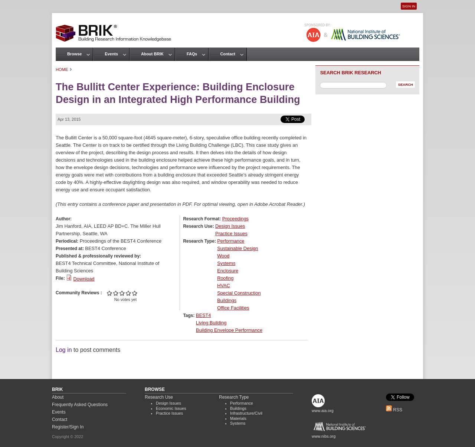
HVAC (223, 285)
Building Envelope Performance (229, 330)
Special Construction (239, 293)
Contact (227, 54)
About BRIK (152, 54)
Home (62, 69)
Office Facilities (233, 308)
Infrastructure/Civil (246, 413)
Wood (223, 256)
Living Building (211, 322)
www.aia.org (323, 410)
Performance (230, 241)
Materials (238, 418)
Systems (226, 263)
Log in (64, 350)
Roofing (225, 278)
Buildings (226, 300)
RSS (394, 409)
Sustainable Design (237, 248)
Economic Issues (171, 408)
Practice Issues (231, 233)
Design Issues (230, 226)
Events (111, 54)
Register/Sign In (67, 427)
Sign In (408, 6)
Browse (74, 54)
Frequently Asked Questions (80, 404)
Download (84, 279)
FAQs (192, 54)
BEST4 (203, 315)
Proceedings (235, 218)
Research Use (159, 397)
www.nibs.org (323, 436)
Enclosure (227, 270)
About (57, 397)
